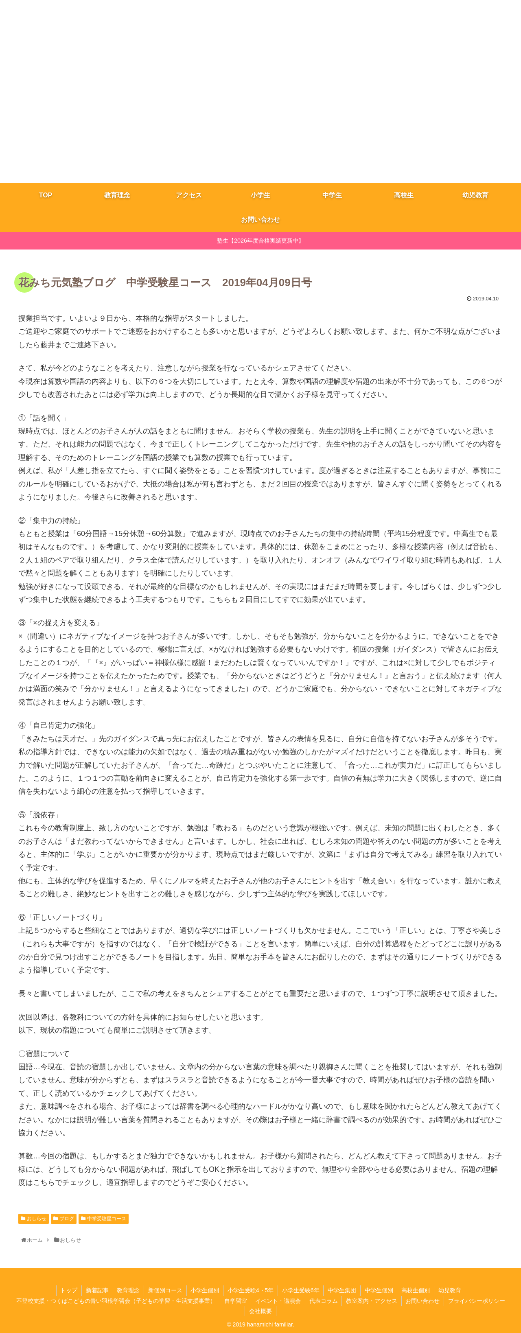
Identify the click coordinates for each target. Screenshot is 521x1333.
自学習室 (235, 1301)
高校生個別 (416, 1290)
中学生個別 (379, 1290)
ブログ (66, 1218)
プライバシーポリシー (477, 1301)
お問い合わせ (423, 1301)
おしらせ (36, 1218)
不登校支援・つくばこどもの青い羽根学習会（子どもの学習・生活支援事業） (115, 1301)
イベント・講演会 (278, 1301)
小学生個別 (204, 1290)
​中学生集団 (342, 1290)
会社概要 (260, 1311)
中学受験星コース (106, 1218)
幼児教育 (450, 1290)
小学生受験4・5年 (251, 1290)
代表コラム (323, 1301)
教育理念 (127, 1290)
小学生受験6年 (301, 1290)
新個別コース (165, 1290)
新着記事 (96, 1290)
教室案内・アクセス (372, 1301)
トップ (68, 1290)
